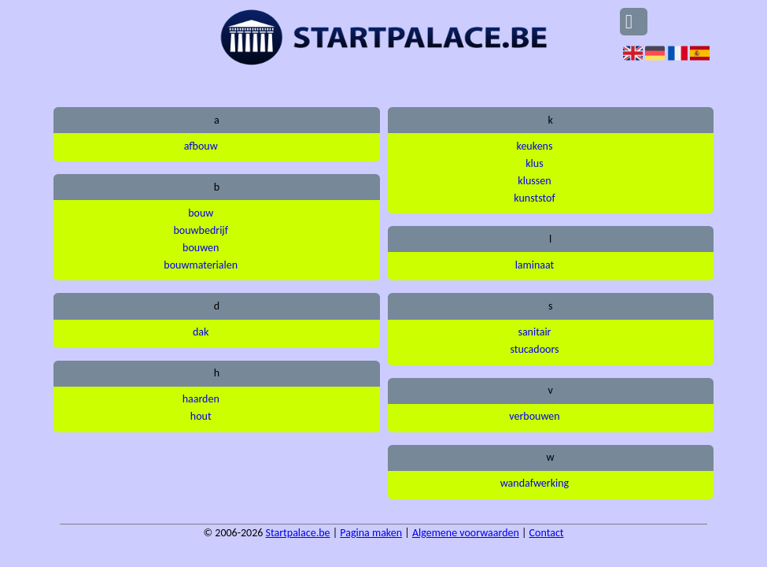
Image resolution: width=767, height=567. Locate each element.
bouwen (201, 247)
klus (534, 163)
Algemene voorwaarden (465, 532)
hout (201, 416)
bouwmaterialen (201, 265)
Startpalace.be (298, 532)
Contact (546, 532)
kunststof (534, 198)
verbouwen (534, 416)
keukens (534, 146)
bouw (200, 213)
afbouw (201, 146)
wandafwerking (534, 483)
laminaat (535, 265)
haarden (201, 399)
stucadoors (534, 349)
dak (200, 332)
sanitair (534, 332)
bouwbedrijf (200, 230)
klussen (534, 180)
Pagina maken (371, 532)
